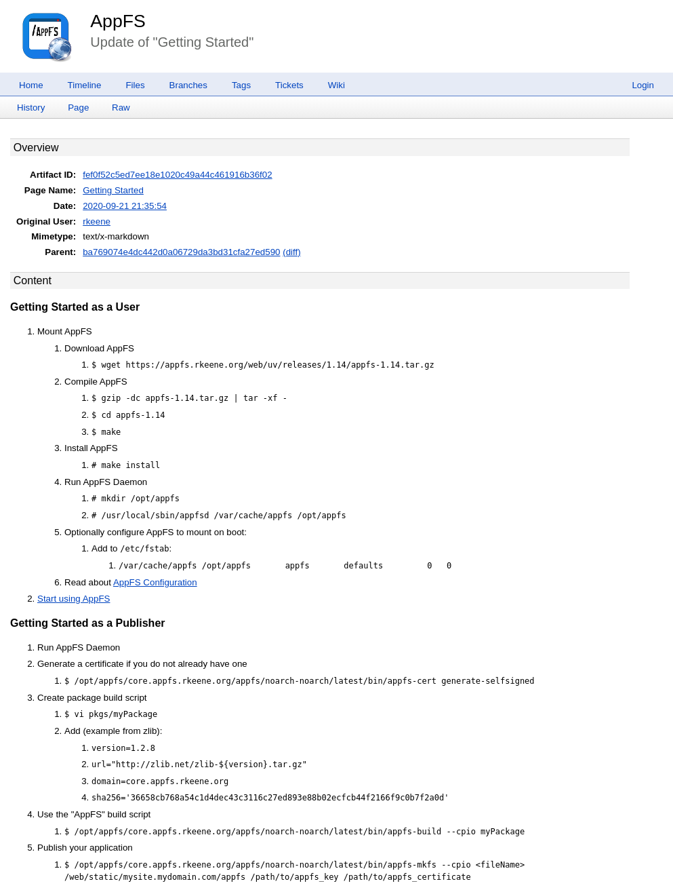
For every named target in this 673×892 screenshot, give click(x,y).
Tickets (289, 85)
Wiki (336, 85)
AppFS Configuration (155, 582)
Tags (241, 85)
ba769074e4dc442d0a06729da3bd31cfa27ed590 (181, 252)
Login (643, 85)
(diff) (291, 252)
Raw (121, 107)
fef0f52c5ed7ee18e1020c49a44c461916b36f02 (177, 175)
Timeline (85, 85)
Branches (188, 85)
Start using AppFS (73, 599)
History (31, 107)
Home (31, 85)
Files (134, 85)
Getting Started (113, 190)
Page (78, 107)
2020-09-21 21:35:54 (125, 206)
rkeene (96, 221)
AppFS (118, 21)
